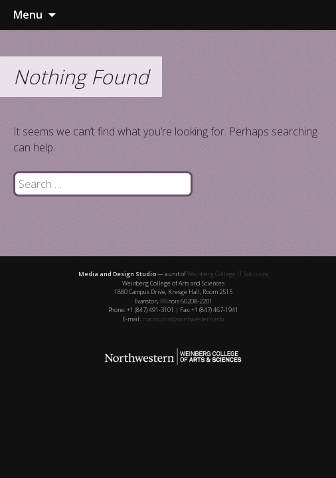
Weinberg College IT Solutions (227, 274)
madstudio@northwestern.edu (183, 319)
